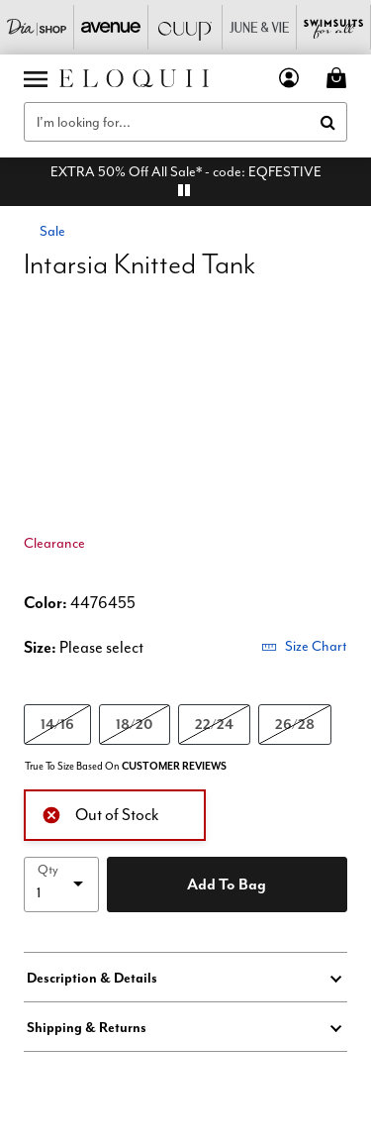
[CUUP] (185, 27)
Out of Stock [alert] (100, 812)
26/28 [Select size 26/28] (295, 723)
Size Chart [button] (304, 646)
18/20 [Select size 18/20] (134, 723)
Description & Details (92, 978)
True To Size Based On (126, 766)
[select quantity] (61, 884)
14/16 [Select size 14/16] (57, 723)
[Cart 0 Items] (339, 77)
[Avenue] (111, 27)
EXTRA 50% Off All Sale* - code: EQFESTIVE (186, 171)
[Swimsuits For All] (334, 27)
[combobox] (185, 122)
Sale (52, 231)
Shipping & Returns (86, 1027)
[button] (289, 77)
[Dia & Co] (37, 27)
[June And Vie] (260, 27)
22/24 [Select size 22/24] (214, 723)
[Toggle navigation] (35, 78)
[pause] (184, 190)
